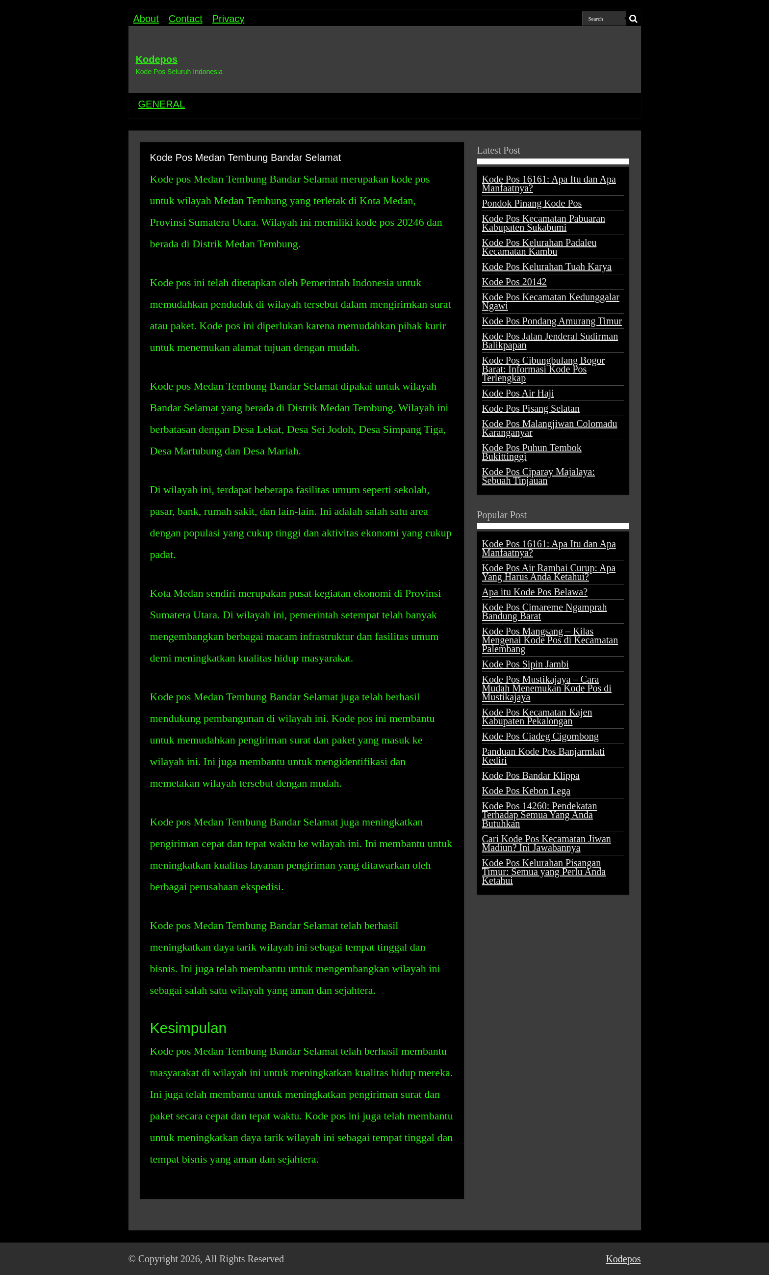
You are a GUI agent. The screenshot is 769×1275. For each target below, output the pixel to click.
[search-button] (633, 18)
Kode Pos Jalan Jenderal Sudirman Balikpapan (550, 340)
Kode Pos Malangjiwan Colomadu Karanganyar (549, 428)
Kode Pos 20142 (514, 281)
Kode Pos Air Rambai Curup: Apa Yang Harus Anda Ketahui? (549, 572)
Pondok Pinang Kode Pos (532, 203)
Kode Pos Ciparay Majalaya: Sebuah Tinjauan (538, 476)
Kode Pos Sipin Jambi (525, 664)
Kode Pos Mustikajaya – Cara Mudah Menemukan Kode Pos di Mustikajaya (547, 688)
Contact (186, 18)
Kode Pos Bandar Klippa (531, 775)
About (146, 18)
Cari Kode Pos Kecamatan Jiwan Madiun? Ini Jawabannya (546, 843)
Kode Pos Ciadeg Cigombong (540, 736)
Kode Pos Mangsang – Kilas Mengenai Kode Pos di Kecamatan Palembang (550, 640)
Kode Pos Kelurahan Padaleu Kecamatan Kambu (539, 247)
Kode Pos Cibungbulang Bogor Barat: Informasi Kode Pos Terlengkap (543, 369)
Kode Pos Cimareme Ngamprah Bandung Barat (544, 611)
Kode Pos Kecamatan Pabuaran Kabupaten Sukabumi (544, 223)
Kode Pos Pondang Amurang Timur (552, 321)
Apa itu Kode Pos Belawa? (535, 591)
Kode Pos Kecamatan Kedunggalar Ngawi (550, 301)
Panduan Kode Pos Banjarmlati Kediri (543, 756)
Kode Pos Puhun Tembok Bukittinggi (532, 452)
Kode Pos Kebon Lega (526, 790)
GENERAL (161, 104)
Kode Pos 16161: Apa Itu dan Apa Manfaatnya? (549, 183)
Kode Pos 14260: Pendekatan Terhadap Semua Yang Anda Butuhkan (539, 814)
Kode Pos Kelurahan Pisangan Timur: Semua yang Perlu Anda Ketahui (544, 871)
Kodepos (157, 59)
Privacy (228, 18)
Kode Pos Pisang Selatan (531, 408)
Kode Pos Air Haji (518, 393)
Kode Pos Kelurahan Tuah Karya (547, 266)
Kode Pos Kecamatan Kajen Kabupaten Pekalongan (537, 716)
